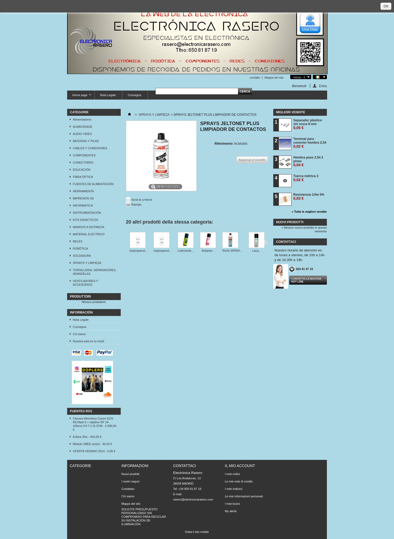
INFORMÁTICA (83, 205)
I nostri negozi (131, 481)
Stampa (136, 204)
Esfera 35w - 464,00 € (87, 436)
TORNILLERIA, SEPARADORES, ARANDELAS (94, 271)
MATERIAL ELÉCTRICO (89, 234)
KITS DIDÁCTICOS (85, 219)
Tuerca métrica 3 (306, 178)
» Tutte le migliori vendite (309, 211)
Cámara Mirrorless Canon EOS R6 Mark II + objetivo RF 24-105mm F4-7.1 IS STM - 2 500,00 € (94, 424)
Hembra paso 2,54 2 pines (308, 161)
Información (81, 312)
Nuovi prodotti (290, 222)
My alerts (231, 511)
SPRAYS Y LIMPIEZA (87, 262)
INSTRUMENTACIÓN (87, 212)
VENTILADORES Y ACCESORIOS (85, 282)
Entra (323, 86)
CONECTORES (83, 162)
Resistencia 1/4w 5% (308, 196)
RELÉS (78, 241)
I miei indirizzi (234, 488)
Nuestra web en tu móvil (88, 341)
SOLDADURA (82, 255)
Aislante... (208, 250)
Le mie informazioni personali (244, 496)
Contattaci (128, 488)
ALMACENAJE (82, 126)
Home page (79, 96)
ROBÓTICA (80, 248)
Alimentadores (82, 119)
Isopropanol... (139, 250)
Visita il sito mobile (197, 531)
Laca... (256, 250)
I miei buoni (232, 503)
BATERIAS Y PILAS (86, 141)
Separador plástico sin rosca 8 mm (307, 124)
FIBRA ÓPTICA (83, 176)
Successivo (266, 242)
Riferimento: (224, 144)
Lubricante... (186, 250)
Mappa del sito (274, 77)
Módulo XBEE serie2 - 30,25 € (92, 444)
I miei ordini (232, 474)
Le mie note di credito (239, 481)
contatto (255, 77)
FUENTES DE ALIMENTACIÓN (93, 184)
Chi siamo (79, 334)
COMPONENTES (84, 155)
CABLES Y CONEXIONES (90, 148)
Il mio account (240, 466)
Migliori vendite (290, 112)
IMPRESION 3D (83, 198)
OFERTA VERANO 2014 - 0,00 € (94, 451)
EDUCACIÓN (81, 169)
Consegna (134, 95)
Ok (385, 6)
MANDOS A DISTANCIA (88, 227)
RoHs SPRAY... (232, 250)
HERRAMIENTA (83, 191)
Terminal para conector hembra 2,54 (309, 142)
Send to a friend (141, 199)
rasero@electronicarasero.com (193, 499)
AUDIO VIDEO (82, 133)
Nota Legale (108, 95)
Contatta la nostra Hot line (306, 280)
